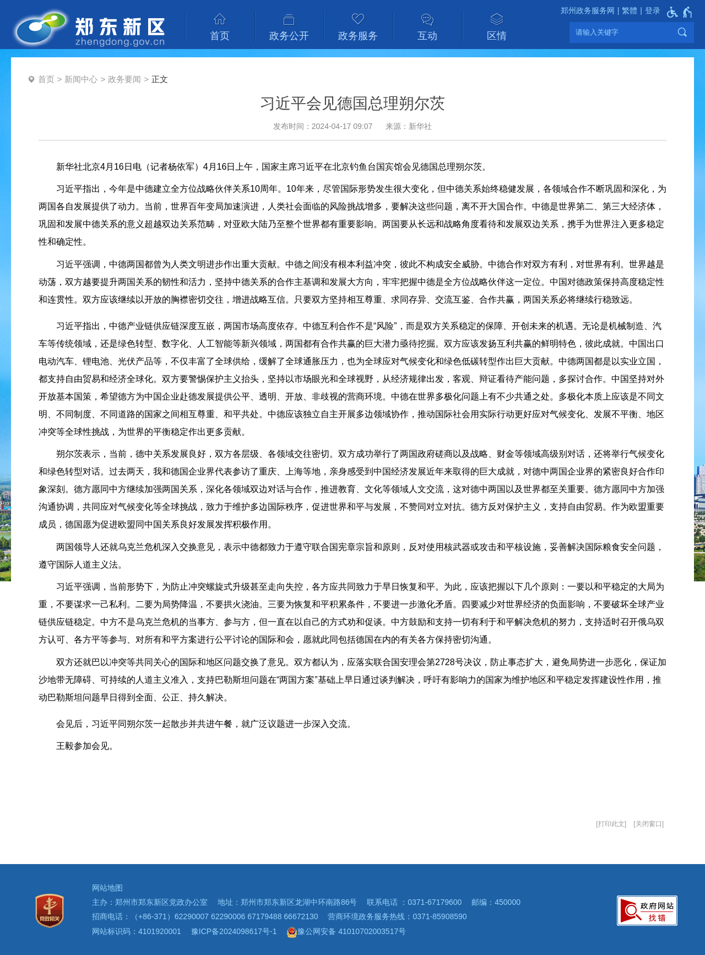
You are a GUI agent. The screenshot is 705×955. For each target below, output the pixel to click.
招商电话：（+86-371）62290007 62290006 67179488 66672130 (205, 916)
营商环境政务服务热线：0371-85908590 (397, 916)
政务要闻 (124, 79)
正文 (159, 79)
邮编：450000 (495, 902)
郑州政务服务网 (588, 10)
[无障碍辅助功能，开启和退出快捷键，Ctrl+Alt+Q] (680, 12)
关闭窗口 (649, 824)
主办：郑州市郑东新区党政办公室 (150, 902)
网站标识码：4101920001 (136, 931)
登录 (652, 10)
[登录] (648, 11)
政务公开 (289, 35)
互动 (427, 35)
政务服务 (358, 35)
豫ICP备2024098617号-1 (234, 931)
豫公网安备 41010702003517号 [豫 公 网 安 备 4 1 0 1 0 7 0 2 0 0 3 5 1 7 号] (346, 932)
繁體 (629, 10)
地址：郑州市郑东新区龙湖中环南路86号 (287, 902)
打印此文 (611, 824)
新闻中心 (80, 79)
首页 (220, 35)
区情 (497, 35)
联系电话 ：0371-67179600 (414, 902)
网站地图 (107, 887)
